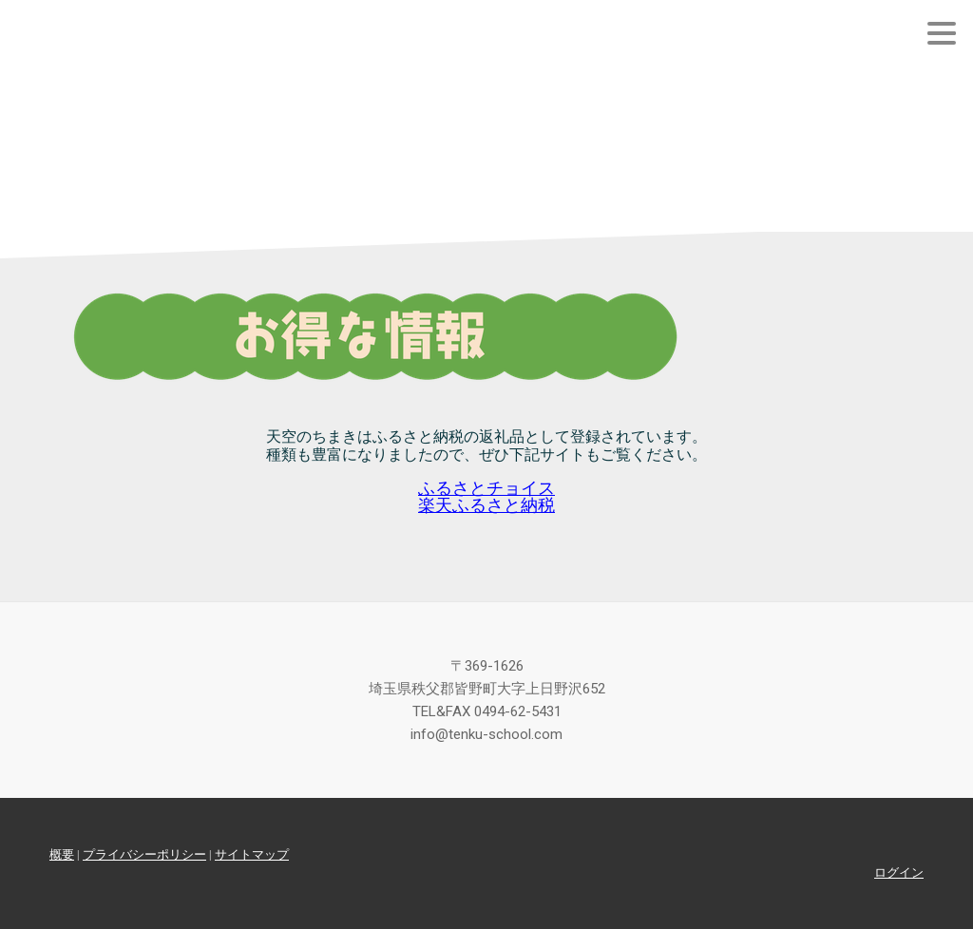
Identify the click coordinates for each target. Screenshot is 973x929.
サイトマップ (252, 854)
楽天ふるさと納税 (486, 505)
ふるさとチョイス (486, 488)
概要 (61, 854)
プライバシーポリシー (144, 854)
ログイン (899, 872)
